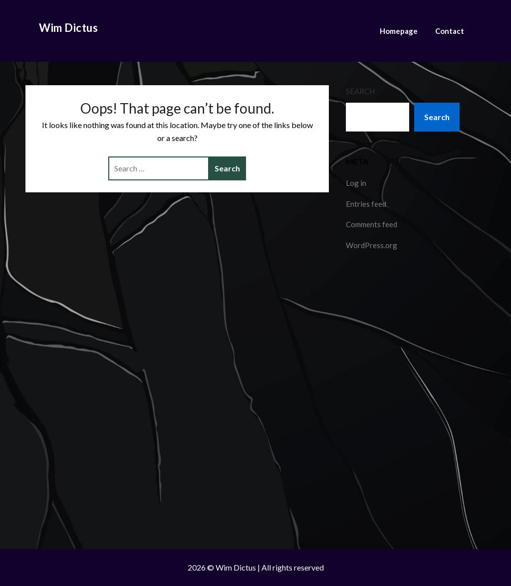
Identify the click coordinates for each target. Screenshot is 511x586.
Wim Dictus (68, 27)
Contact (449, 30)
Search (360, 91)
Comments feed (371, 224)
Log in (356, 182)
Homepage (399, 30)
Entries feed (366, 203)
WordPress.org (371, 245)
